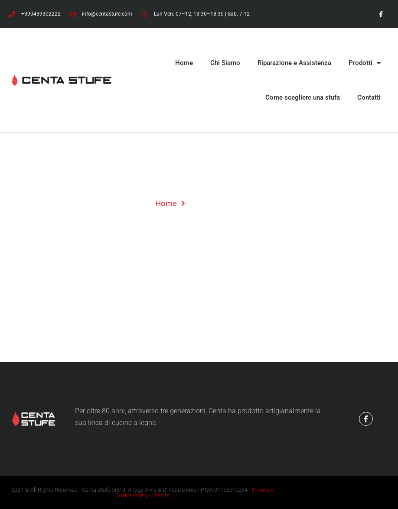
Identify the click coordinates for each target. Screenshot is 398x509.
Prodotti (365, 63)
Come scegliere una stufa (302, 97)
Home (184, 63)
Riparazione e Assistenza (294, 63)
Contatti (369, 97)
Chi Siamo (225, 63)
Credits (161, 495)
